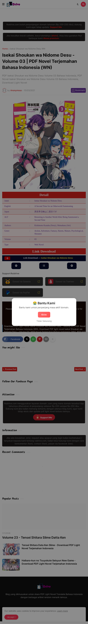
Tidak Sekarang (44, 321)
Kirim (44, 314)
